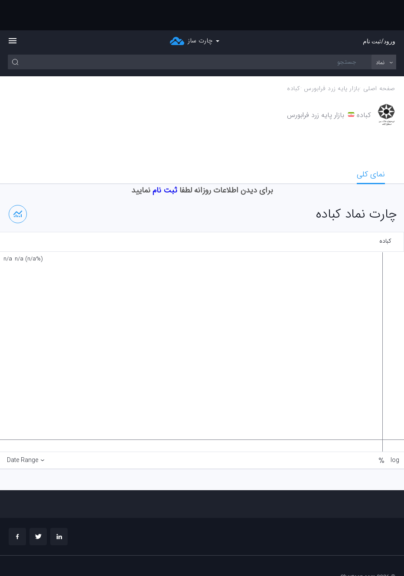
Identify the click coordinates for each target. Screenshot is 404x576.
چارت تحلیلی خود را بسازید (365, 554)
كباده (293, 58)
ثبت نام (165, 160)
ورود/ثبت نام (379, 10)
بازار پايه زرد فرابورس (331, 58)
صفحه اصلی (379, 58)
